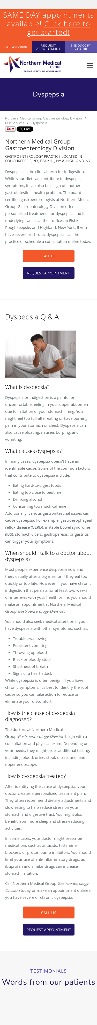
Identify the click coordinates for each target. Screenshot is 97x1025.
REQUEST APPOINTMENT (48, 273)
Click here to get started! (58, 28)
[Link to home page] (42, 65)
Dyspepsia (39, 123)
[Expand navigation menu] (90, 65)
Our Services (14, 123)
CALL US (49, 255)
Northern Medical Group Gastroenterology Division (43, 118)
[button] (48, 47)
